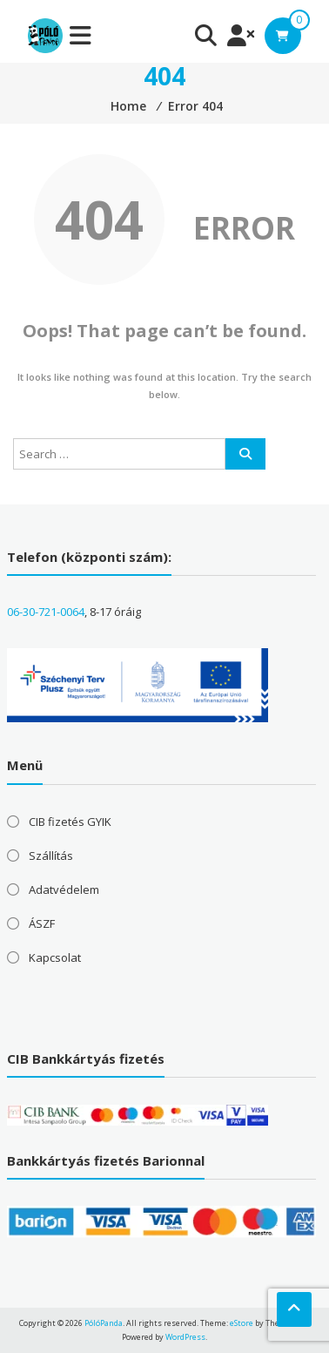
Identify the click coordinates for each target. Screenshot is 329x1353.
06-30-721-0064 (45, 611)
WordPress (185, 1337)
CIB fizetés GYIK (70, 821)
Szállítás (51, 855)
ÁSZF (42, 923)
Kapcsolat (55, 957)
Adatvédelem (64, 889)
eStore (241, 1323)
